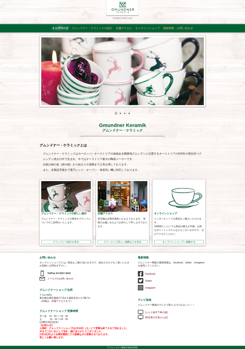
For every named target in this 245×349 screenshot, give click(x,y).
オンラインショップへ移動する (178, 242)
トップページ (60, 28)
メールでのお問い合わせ (56, 278)
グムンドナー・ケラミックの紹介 (92, 28)
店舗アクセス (124, 28)
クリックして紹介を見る (66, 242)
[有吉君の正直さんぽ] (153, 317)
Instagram (146, 287)
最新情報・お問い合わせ (178, 28)
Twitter (145, 280)
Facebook (146, 273)
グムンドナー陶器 (122, 9)
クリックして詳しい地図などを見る (122, 242)
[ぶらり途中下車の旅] (153, 312)
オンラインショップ (147, 28)
